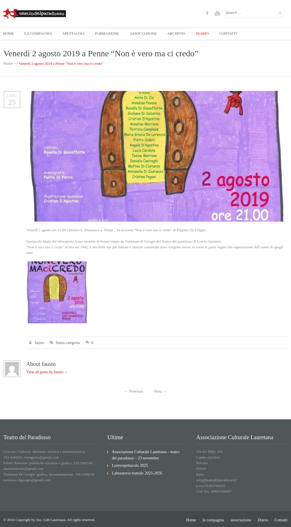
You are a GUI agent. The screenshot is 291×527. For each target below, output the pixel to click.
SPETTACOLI (76, 34)
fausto (39, 342)
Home (8, 63)
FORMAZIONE (110, 34)
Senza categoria (66, 342)
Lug (12, 95)
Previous (134, 390)
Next (160, 390)
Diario (264, 518)
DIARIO (207, 34)
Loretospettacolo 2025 (128, 463)
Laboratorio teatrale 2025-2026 (135, 470)
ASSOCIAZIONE (147, 34)
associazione (243, 518)
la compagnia (218, 518)
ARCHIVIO (181, 34)
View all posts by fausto (46, 371)
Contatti (282, 518)
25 (12, 102)
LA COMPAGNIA (39, 34)
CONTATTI (235, 34)
